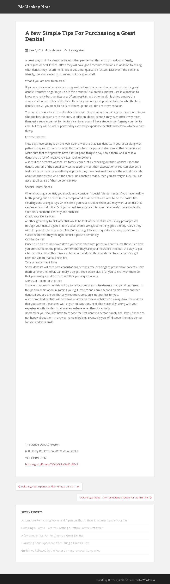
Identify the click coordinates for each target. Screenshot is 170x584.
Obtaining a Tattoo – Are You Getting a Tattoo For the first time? (62, 528)
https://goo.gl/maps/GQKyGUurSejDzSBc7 (51, 464)
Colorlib (123, 580)
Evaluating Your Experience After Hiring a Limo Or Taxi (55, 543)
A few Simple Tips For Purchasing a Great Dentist (52, 535)
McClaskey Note (34, 6)
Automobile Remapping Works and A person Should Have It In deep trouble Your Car (74, 520)
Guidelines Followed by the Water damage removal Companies (60, 550)
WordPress (149, 580)
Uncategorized (76, 50)
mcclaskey (55, 50)
